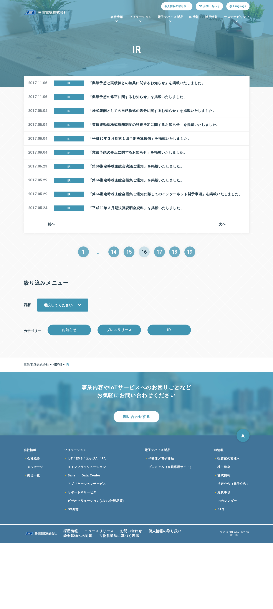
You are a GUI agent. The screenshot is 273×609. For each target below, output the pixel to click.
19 (190, 313)
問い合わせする (136, 480)
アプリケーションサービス (87, 549)
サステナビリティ (237, 17)
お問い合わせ (131, 597)
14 (114, 313)
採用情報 (211, 17)
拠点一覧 (33, 541)
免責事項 (223, 558)
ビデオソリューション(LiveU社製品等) (96, 567)
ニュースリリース (99, 597)
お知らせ (69, 392)
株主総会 (223, 532)
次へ (222, 285)
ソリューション (140, 17)
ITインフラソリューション (87, 532)
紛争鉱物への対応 (78, 602)
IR (169, 392)
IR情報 (194, 17)
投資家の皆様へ (228, 523)
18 (174, 313)
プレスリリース (119, 392)
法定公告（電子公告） (233, 549)
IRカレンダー (227, 567)
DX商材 (73, 575)
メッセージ (35, 532)
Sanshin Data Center (84, 541)
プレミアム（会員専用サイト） (170, 532)
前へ (51, 285)
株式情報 (223, 541)
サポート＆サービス (82, 558)
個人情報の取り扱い (176, 6)
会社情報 (116, 17)
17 (159, 313)
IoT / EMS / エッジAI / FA (87, 523)
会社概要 (33, 523)
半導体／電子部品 (161, 523)
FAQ (220, 575)
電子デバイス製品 (170, 17)
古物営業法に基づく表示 (119, 602)
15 (129, 313)
